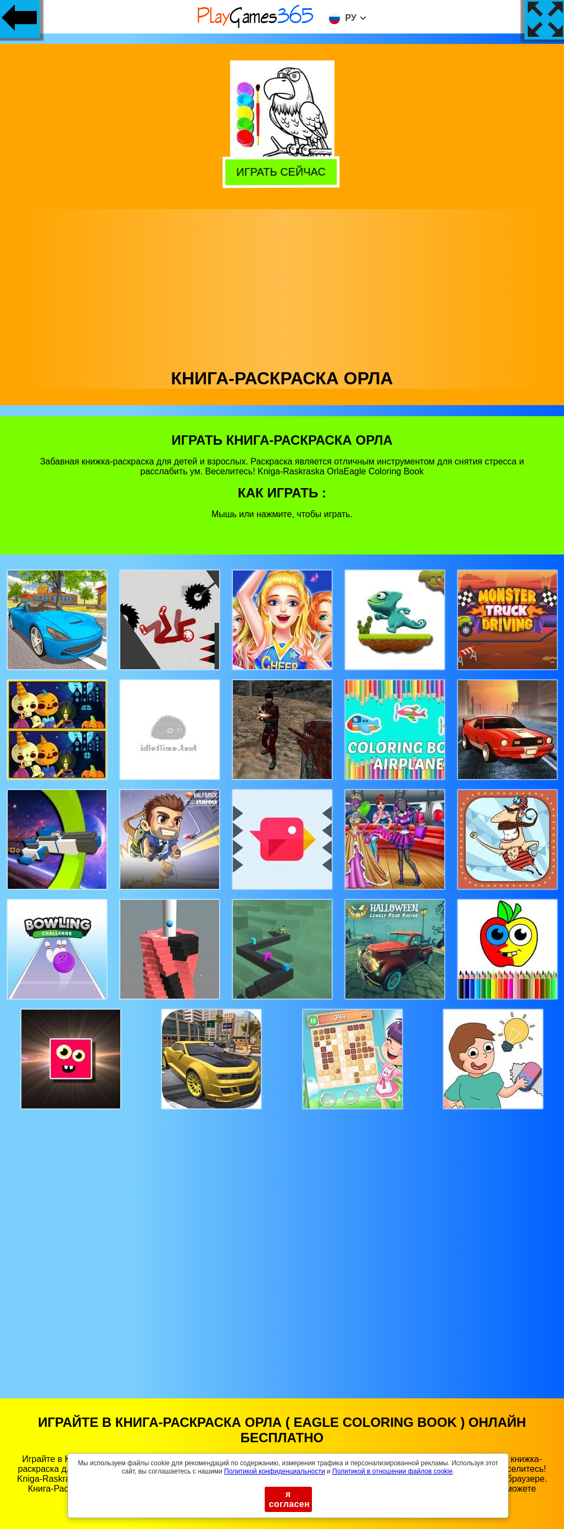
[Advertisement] (282, 286)
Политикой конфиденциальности (274, 1471)
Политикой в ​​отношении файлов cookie (392, 1471)
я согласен (289, 1499)
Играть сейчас (282, 170)
